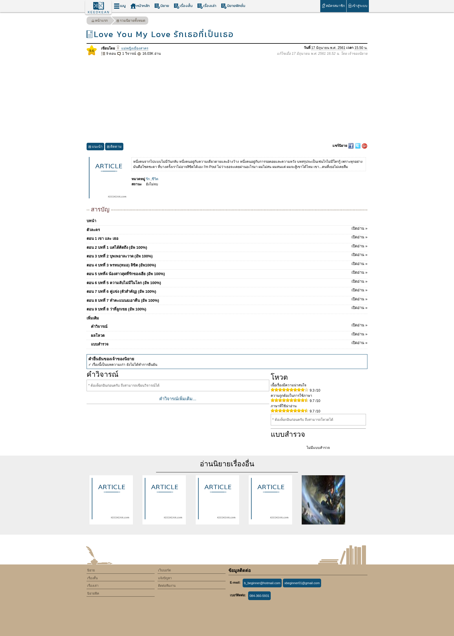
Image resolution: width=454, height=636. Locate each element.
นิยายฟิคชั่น (233, 6)
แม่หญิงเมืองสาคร (132, 48)
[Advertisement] (227, 99)
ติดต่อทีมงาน (167, 585)
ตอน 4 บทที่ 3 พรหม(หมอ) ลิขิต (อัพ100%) (227, 264)
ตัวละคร (227, 229)
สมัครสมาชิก (333, 5)
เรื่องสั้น (183, 6)
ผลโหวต (229, 334)
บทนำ (91, 221)
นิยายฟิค (93, 593)
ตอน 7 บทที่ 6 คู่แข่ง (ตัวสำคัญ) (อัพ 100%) (227, 290)
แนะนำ (95, 147)
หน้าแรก (99, 21)
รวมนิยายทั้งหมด (130, 21)
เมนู (120, 6)
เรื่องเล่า (206, 6)
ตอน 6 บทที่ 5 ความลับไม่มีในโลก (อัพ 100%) (227, 282)
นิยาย (161, 6)
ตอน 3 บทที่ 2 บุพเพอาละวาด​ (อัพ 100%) (227, 255)
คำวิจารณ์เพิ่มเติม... (177, 398)
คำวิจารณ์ (229, 325)
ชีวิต (155, 179)
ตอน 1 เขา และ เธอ (227, 237)
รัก (148, 179)
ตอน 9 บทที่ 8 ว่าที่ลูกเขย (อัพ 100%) (227, 308)
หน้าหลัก (140, 6)
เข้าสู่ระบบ (357, 5)
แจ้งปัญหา (165, 578)
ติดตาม (114, 147)
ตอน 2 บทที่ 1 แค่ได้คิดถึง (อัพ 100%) (227, 246)
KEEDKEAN (99, 12)
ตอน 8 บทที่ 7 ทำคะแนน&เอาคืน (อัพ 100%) (227, 299)
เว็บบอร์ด (164, 570)
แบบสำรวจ (229, 343)
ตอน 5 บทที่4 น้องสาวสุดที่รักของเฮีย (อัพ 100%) (227, 273)
